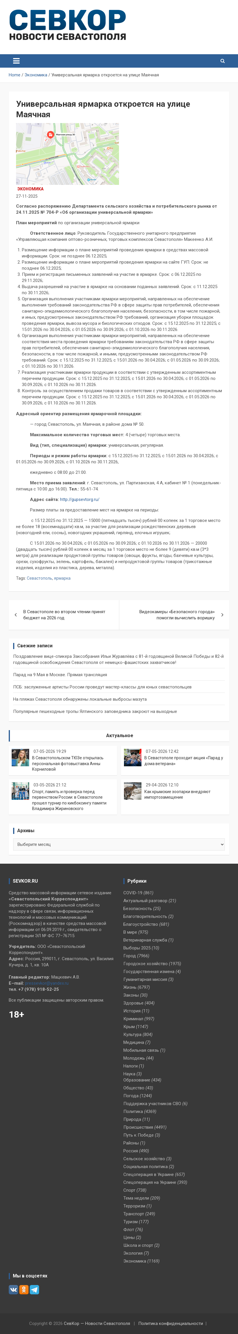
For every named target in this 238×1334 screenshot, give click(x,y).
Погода (131, 1095)
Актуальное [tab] (119, 735)
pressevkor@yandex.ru (47, 983)
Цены (129, 1237)
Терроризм (134, 1206)
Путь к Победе (138, 1135)
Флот (128, 1229)
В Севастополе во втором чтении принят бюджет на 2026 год (64, 614)
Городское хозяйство (145, 963)
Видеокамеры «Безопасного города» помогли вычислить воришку (177, 614)
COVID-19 (132, 892)
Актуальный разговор (145, 900)
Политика (133, 1111)
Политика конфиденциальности (170, 1323)
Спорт (129, 1190)
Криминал (133, 1018)
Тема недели (136, 1198)
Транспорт (133, 1213)
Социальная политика (145, 1166)
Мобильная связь (141, 1050)
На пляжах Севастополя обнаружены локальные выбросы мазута (80, 699)
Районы (131, 1143)
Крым (129, 1026)
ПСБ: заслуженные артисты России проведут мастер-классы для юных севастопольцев (102, 687)
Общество (133, 1088)
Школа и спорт (138, 1245)
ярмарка (62, 578)
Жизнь (129, 987)
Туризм (130, 1221)
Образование (136, 1080)
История (132, 1011)
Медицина (133, 1042)
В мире (130, 932)
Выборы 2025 (136, 948)
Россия (130, 1151)
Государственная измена (148, 971)
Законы (131, 995)
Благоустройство (140, 924)
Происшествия (138, 1127)
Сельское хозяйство (144, 1158)
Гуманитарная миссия (145, 979)
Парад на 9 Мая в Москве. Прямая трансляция (60, 674)
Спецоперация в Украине (148, 1174)
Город (129, 955)
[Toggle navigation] (16, 61)
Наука (129, 1074)
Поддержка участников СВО (152, 1103)
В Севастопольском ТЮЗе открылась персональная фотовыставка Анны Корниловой (68, 763)
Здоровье (133, 1003)
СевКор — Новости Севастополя (97, 1323)
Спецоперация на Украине (149, 1182)
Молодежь (134, 1058)
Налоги (130, 1066)
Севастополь (39, 578)
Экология (133, 1253)
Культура (132, 1034)
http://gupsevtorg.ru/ (79, 499)
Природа (132, 1119)
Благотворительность (145, 916)
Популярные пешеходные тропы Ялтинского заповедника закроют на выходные (95, 711)
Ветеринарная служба (145, 940)
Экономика (30, 189)
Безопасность (137, 908)
